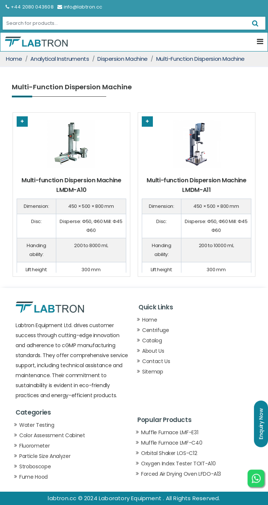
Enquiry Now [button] (261, 423)
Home (14, 59)
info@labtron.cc (80, 6)
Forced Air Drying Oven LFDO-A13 (181, 474)
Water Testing (36, 425)
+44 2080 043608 (30, 6)
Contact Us (156, 361)
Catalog (152, 340)
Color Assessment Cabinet (52, 435)
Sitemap (152, 371)
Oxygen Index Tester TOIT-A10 (178, 463)
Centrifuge (155, 330)
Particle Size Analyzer (44, 456)
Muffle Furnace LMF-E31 (169, 432)
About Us (153, 351)
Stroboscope (35, 466)
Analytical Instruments (59, 59)
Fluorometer (34, 445)
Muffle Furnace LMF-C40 (171, 442)
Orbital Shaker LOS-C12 (169, 453)
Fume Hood (33, 477)
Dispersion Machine (122, 59)
